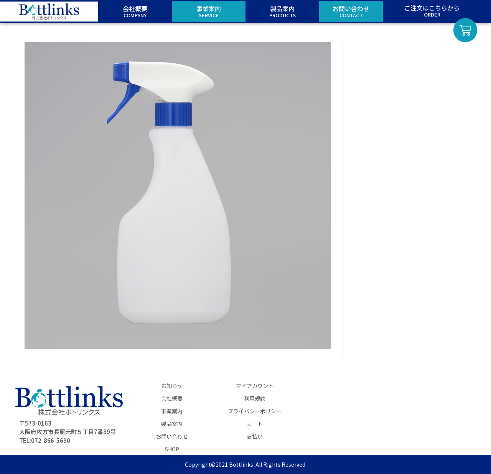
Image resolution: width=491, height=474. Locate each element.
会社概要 (172, 398)
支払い (255, 436)
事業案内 (172, 411)
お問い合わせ (172, 436)
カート (255, 424)
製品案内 (172, 424)
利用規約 (254, 398)
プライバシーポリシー (255, 411)
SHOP (172, 449)
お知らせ (172, 385)
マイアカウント (255, 385)
